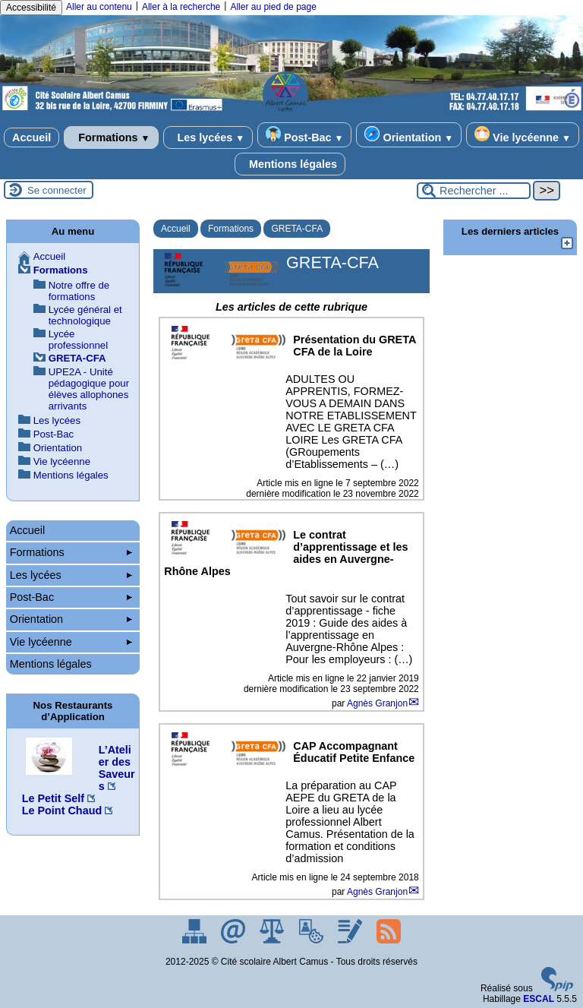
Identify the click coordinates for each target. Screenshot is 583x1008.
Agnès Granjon (377, 703)
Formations (111, 137)
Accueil (31, 137)
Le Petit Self (53, 798)
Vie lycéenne (522, 135)
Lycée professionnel (78, 339)
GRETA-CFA (297, 228)
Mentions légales (290, 164)
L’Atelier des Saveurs (117, 768)
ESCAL (538, 999)
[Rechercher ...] (474, 190)
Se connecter (57, 190)
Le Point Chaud (62, 810)
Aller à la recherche (181, 7)
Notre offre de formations (79, 291)
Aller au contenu (99, 7)
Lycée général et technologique (85, 315)
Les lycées (208, 137)
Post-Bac (304, 135)
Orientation (408, 135)
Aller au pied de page (273, 7)
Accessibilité (31, 7)
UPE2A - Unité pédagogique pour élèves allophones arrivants (89, 389)
